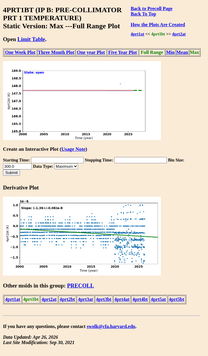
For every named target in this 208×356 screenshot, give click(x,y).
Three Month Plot (56, 52)
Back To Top (143, 13)
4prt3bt (103, 299)
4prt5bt (176, 299)
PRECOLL (80, 285)
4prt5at (158, 299)
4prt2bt (67, 299)
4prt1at (137, 34)
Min (170, 52)
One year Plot (91, 52)
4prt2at (179, 34)
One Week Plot (20, 52)
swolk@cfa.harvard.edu (111, 326)
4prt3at (85, 299)
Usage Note (73, 149)
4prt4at (122, 299)
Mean (182, 52)
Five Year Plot (122, 52)
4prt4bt (140, 299)
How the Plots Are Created (158, 24)
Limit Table (31, 39)
